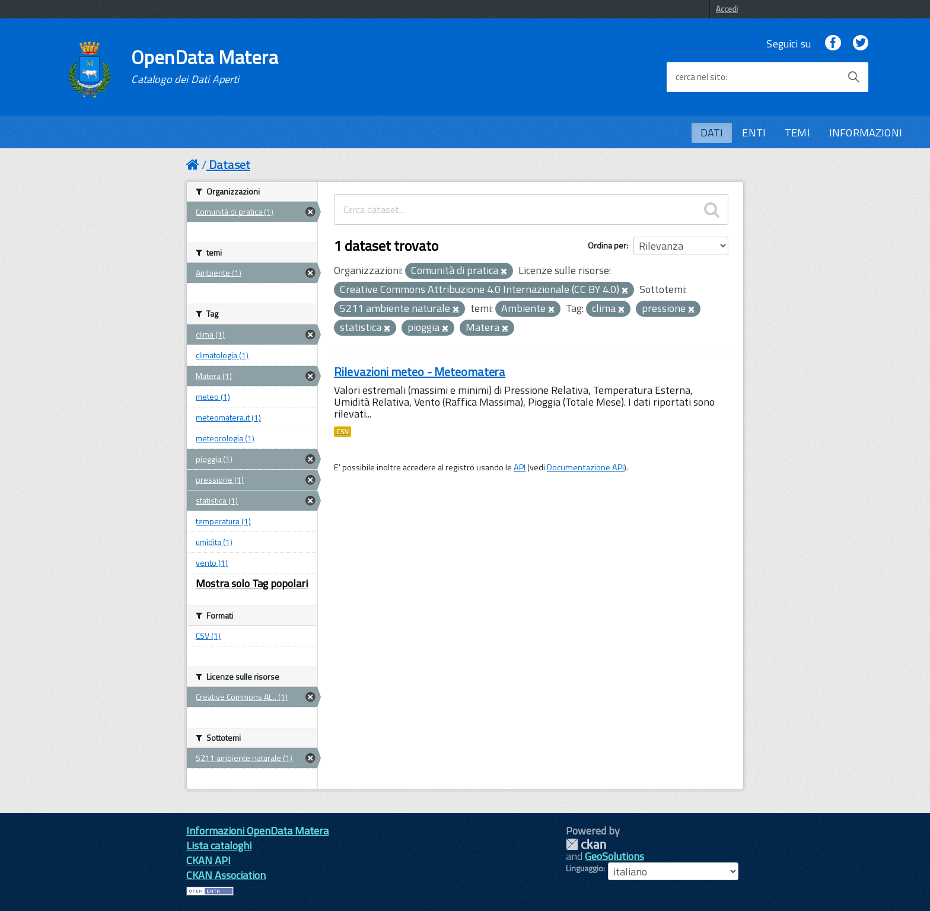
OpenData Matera (204, 66)
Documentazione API (585, 467)
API (519, 467)
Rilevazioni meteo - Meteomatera (419, 371)
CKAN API (208, 860)
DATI (712, 133)
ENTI (754, 133)
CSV (342, 431)
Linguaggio (584, 868)
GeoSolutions (614, 856)
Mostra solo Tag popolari (252, 583)
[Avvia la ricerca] (853, 77)
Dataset (229, 164)
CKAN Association (226, 875)
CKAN (586, 844)
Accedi (727, 9)
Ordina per (607, 245)
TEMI (797, 133)
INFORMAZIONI (865, 133)
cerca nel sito (700, 77)
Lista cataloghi (218, 845)
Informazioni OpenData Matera (257, 831)
